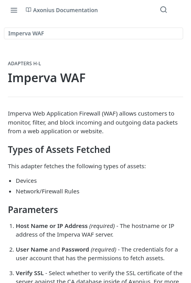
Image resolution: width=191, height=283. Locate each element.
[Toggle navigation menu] (14, 10)
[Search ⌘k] (163, 10)
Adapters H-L (24, 64)
